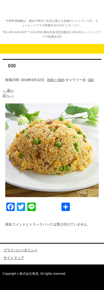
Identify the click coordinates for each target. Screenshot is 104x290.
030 (91, 80)
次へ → (8, 95)
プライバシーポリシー (20, 250)
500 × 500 (55, 80)
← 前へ (8, 90)
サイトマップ (13, 258)
